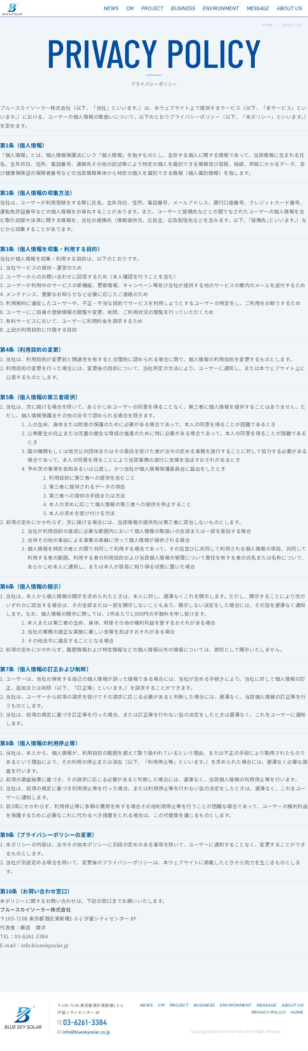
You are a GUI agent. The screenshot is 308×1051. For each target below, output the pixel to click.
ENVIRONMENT (221, 8)
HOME (267, 24)
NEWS (111, 8)
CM (130, 8)
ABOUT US (289, 8)
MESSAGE (258, 8)
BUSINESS (183, 8)
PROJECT (152, 8)
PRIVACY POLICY (268, 1012)
